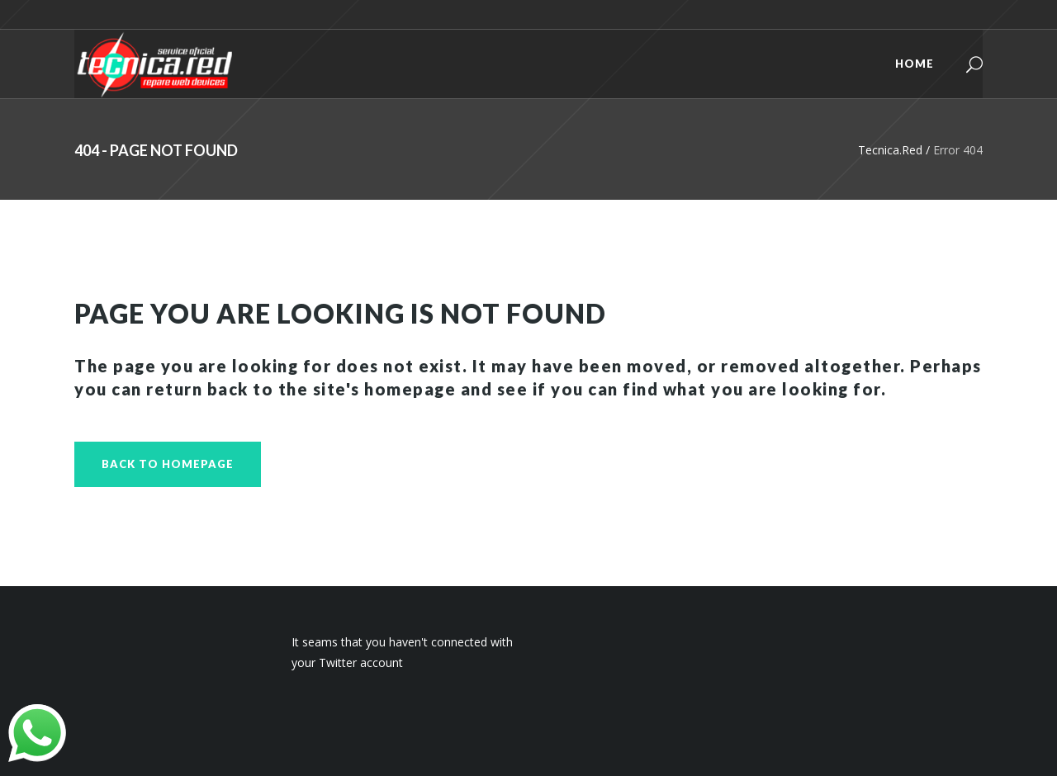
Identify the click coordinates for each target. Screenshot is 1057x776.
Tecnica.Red (890, 150)
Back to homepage (168, 464)
